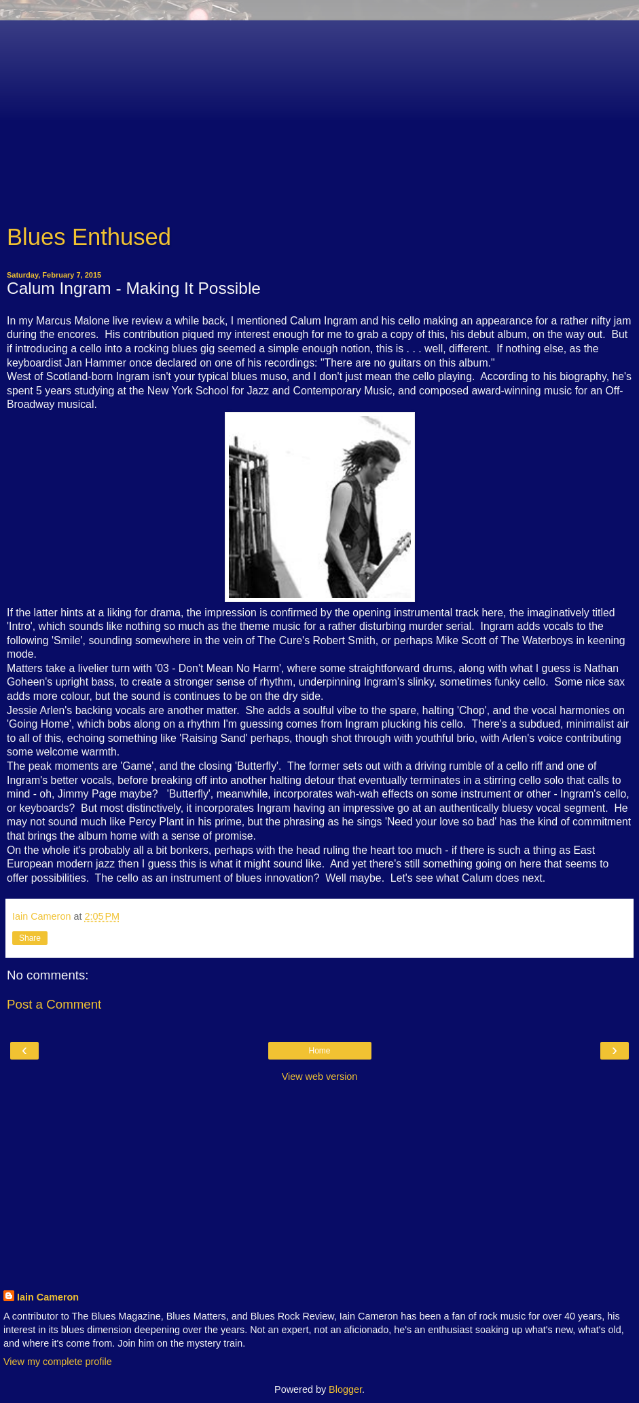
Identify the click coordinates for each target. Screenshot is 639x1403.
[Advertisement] (319, 115)
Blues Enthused (89, 237)
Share (30, 938)
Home (319, 1050)
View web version (320, 1076)
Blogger (345, 1389)
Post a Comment (54, 1004)
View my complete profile (57, 1361)
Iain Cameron (48, 1297)
